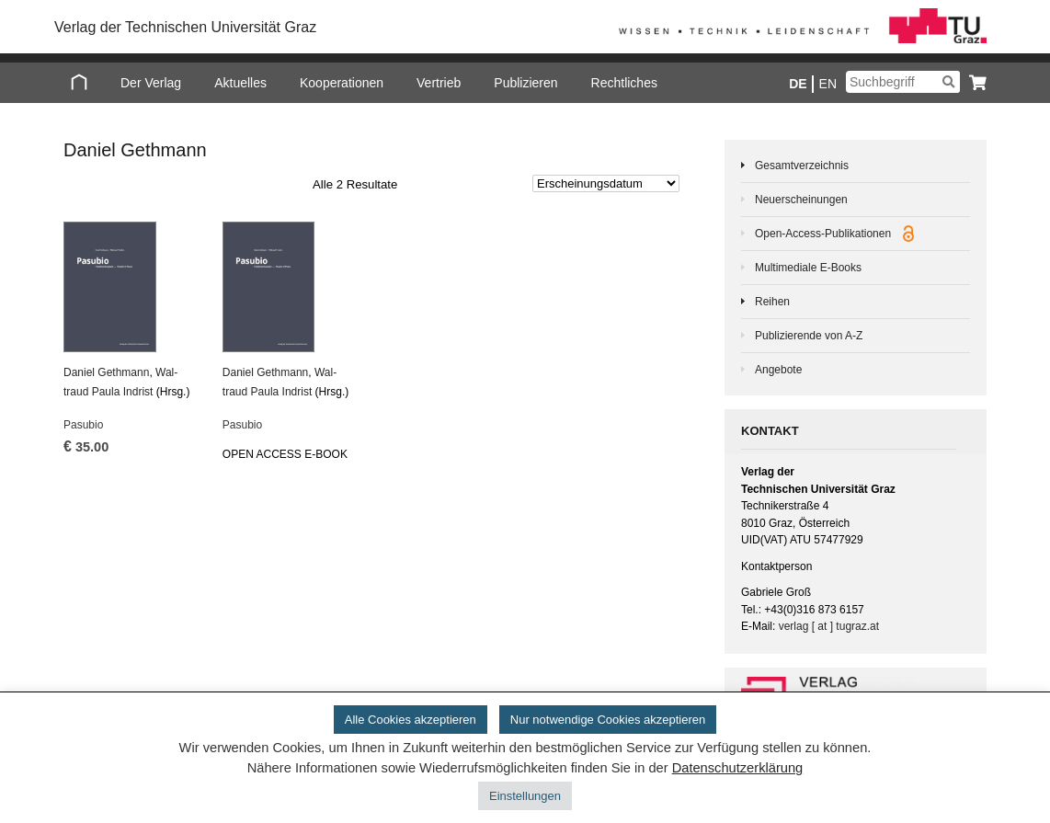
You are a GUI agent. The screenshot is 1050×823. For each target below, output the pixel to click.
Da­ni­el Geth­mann (106, 372)
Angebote (778, 369)
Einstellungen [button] (525, 796)
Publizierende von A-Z (808, 335)
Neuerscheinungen (801, 199)
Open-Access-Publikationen (834, 233)
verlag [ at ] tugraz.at (829, 626)
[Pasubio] (131, 287)
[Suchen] (948, 82)
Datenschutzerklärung (738, 767)
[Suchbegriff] (903, 82)
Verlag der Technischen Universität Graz (185, 27)
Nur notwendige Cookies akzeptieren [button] (607, 719)
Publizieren (525, 82)
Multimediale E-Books (808, 267)
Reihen (772, 301)
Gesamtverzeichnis (802, 165)
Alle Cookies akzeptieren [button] (410, 719)
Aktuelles (240, 82)
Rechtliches (624, 82)
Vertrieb (439, 82)
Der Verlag (150, 82)
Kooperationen (341, 82)
